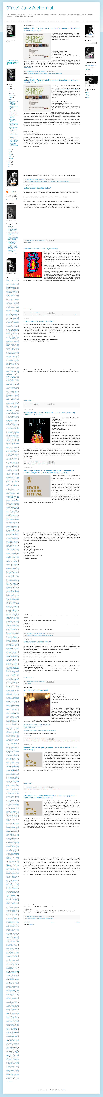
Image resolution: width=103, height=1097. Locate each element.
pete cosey (15, 866)
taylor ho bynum (14, 999)
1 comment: (41, 179)
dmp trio (15, 448)
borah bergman (16, 359)
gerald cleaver (9, 512)
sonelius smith (58, 181)
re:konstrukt (13, 906)
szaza (18, 990)
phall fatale (13, 873)
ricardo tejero (14, 914)
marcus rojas (9, 728)
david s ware (45, 181)
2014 (9, 88)
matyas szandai (16, 754)
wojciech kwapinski (65, 740)
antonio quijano (16, 322)
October (11, 93)
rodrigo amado (12, 925)
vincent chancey (9, 1043)
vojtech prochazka (10, 1048)
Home (6, 21)
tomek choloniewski (10, 1024)
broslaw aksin (16, 365)
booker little (15, 357)
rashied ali (8, 903)
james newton (45, 73)
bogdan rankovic (16, 356)
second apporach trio (10, 946)
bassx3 (13, 345)
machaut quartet (14, 701)
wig (8, 1060)
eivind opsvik (15, 462)
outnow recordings (10, 834)
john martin (10, 622)
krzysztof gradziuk (15, 671)
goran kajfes (16, 516)
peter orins (13, 872)
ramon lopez (9, 900)
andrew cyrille (30, 73)
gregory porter (46, 314)
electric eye (8, 463)
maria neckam (9, 732)
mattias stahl (8, 754)
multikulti (45, 740)
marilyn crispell (11, 733)
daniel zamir (34, 918)
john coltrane (13, 618)
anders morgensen (11, 307)
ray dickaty (8, 904)
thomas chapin (14, 1006)
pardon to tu (15, 838)
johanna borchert (9, 615)
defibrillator (8, 440)
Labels (64, 21)
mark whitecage (14, 739)
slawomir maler (16, 965)
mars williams (9, 740)
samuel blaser (9, 937)
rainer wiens (8, 899)
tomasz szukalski (14, 1022)
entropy (17, 467)
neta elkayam (45, 635)
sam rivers (15, 936)
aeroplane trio (15, 292)
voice (16, 1047)
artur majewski (9, 327)
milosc (14, 784)
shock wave (10, 955)
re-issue (7, 906)
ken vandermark (10, 645)
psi (6, 892)
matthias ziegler (14, 752)
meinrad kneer (16, 758)
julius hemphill (9, 636)
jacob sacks (8, 571)
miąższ (12, 762)
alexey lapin (8, 302)
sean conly (17, 942)
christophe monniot (9, 395)
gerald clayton (40, 314)
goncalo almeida (9, 516)
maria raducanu (16, 732)
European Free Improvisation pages (12, 252)
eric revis (9, 469)
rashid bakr (15, 902)
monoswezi (8, 790)
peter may (8, 872)
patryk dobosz (10, 842)
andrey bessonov (11, 317)
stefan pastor (16, 976)
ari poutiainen (15, 325)
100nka (7, 279)
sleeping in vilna (12, 967)
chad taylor (13, 376)
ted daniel (67, 181)
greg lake (12, 519)
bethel (16, 349)
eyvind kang (13, 478)
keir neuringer (16, 642)
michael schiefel (11, 767)
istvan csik (8, 564)
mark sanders (12, 737)
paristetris (8, 839)
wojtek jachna (14, 1067)
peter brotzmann (10, 868)
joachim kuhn (8, 607)
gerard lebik (12, 514)
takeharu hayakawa (10, 994)
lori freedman (13, 691)
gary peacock (34, 314)
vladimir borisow (14, 1045)
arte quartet (15, 326)
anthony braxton (9, 321)
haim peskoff (8, 527)
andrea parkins (9, 311)
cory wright (10, 416)
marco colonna (14, 724)
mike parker (17, 777)
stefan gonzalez (14, 975)
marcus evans (14, 727)
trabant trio (8, 1029)
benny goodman (14, 346)
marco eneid (9, 725)
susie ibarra (12, 987)
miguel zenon (16, 774)
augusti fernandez (13, 330)
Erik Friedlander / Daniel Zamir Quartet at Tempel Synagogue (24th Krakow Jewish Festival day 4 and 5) (50, 797)
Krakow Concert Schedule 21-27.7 (37, 188)
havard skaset (14, 538)
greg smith (17, 519)
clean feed (14, 402)
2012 (9, 162)
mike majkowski (10, 777)
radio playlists (10, 895)
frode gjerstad (10, 501)
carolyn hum (13, 371)
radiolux (7, 896)
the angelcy (50, 635)
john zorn (9, 626)
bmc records (8, 355)
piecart (13, 877)
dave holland (41, 463)
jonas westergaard (14, 629)
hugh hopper (13, 549)
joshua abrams (14, 632)
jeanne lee (51, 73)
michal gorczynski (10, 773)
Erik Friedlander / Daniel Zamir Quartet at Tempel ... (13, 145)
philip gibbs (15, 874)
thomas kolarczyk (14, 1009)
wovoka (12, 1074)
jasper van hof (16, 580)
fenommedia (8, 482)
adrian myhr (8, 292)
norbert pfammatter (14, 816)
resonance (14, 911)
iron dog (15, 561)
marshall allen (16, 740)
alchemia (17, 298)
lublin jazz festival (9, 695)
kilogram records (9, 655)
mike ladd (17, 775)
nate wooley (13, 796)
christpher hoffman (14, 396)
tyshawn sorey (9, 1032)
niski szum (12, 812)
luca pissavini (16, 697)
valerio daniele (9, 1039)
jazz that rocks (10, 583)
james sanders (11, 576)
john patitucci (15, 622)
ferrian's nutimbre (15, 482)
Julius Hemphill (61, 89)
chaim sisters (32, 789)
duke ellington (16, 455)
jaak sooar (8, 565)
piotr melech (9, 884)
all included (15, 302)
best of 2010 (15, 348)
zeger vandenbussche (74, 740)
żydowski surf (10, 1081)
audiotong (10, 329)
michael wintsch (14, 769)
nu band (13, 819)
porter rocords (12, 889)
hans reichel (12, 531)
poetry (7, 889)
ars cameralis (8, 326)
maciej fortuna (9, 705)
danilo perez (8, 425)
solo (7, 971)
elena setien (10, 465)
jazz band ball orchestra (12, 581)
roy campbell (11, 930)
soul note (60, 73)
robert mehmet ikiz (11, 922)
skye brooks (13, 961)
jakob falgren (8, 572)
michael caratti (14, 763)
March (10, 154)
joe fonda (10, 609)
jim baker (14, 602)
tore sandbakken (14, 1028)
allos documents (9, 303)
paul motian (14, 846)
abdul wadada (12, 287)
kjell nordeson (9, 657)
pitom (9, 888)
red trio (16, 907)
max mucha (15, 755)
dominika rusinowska (13, 451)
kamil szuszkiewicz (12, 637)
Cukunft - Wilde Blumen (29, 727)
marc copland (61, 314)
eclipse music (8, 458)
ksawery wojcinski (11, 672)
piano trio (8, 877)
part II (87, 94)
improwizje (12, 556)
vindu (11, 1044)
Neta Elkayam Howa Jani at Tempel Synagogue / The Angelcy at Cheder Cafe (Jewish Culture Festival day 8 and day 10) (49, 471)
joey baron (51, 314)
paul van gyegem (14, 849)
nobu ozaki (10, 813)
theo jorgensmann (15, 1003)
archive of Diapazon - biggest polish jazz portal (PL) (91, 68)
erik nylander (15, 470)
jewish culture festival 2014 (37, 635)
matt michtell (10, 751)
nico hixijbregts (16, 804)
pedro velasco (14, 862)
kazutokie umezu (14, 641)
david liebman (10, 436)
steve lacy (12, 980)
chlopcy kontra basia (10, 384)
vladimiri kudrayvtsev (10, 1047)
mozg (15, 790)
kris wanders (14, 670)
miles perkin (10, 784)
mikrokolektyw (11, 782)
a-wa (29, 789)
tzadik (14, 1032)
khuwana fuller (9, 653)
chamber (14, 377)
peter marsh (14, 870)
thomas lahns (8, 1010)
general (17, 508)
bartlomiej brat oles (12, 342)
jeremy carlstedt (14, 592)
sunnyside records (11, 984)
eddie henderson (14, 459)
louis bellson (13, 693)
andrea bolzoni (14, 310)
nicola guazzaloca (11, 805)
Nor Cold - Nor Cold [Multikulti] (36, 690)
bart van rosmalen (13, 340)
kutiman (13, 675)
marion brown (12, 735)
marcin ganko (11, 720)
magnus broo (14, 710)
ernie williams (8, 473)
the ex (16, 1002)
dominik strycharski (10, 450)
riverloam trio (16, 917)
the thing (8, 1003)
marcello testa (14, 717)
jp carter (14, 633)
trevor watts (14, 1029)
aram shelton (16, 323)
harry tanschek (9, 537)
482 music (13, 281)
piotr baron (15, 880)
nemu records (11, 800)
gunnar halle (13, 524)
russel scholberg (9, 934)
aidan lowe (13, 295)
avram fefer (14, 333)
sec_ (16, 945)
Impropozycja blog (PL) (91, 65)
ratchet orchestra (15, 903)
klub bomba (8, 660)
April (10, 153)
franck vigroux (11, 489)
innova (16, 558)
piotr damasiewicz (10, 881)
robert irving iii (9, 921)
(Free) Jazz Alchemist (29, 7)
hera (9, 542)
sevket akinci (9, 949)
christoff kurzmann (12, 394)
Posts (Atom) (32, 924)
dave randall (16, 432)
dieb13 (13, 444)
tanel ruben (14, 995)
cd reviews (40, 73)
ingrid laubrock (16, 557)
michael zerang (10, 770)
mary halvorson (14, 743)
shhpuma (11, 953)
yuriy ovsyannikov (11, 1077)
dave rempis (11, 433)
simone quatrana (9, 957)
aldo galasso (11, 299)
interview (14, 560)
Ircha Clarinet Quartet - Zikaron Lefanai (33, 726)
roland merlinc (13, 926)
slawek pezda (14, 964)
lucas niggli (10, 698)
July (10, 99)
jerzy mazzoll (16, 594)
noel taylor (10, 815)
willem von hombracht (15, 1062)
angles (14, 318)
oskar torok (15, 832)
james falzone (10, 575)
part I (87, 92)
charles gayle (8, 379)
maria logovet (14, 731)
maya (7, 756)
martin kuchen (11, 741)
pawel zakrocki (11, 861)
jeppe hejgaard (14, 590)
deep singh (41, 789)
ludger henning (16, 698)
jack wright (13, 568)
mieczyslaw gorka (9, 774)
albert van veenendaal (15, 296)
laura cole (9, 678)
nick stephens (16, 803)
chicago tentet (14, 383)
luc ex (16, 695)
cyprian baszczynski (9, 420)
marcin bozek (8, 718)
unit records (15, 1035)
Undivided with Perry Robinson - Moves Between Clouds (37, 724)
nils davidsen (13, 809)
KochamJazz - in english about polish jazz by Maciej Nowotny (13, 242)
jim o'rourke (13, 603)
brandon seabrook (11, 361)
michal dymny (14, 771)
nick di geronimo (51, 181)
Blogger (63, 1089)
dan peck (8, 423)
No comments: (42, 71)
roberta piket (12, 923)
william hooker (11, 1063)
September (11, 95)
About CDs (13, 21)
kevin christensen (14, 651)
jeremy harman (9, 594)
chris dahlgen (13, 385)
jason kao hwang (9, 579)
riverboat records (9, 917)
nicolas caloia (16, 807)
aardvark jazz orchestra (10, 284)
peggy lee (8, 864)
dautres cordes (16, 429)
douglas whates (10, 454)
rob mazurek (8, 919)
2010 (9, 166)
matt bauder (16, 750)
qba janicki (14, 893)
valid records (15, 1039)
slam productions (11, 963)
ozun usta (13, 835)
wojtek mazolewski (10, 1068)
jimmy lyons (55, 73)
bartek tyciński (16, 341)
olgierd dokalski (54, 740)
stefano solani (12, 979)
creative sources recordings (12, 417)
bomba (9, 357)
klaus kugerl (10, 659)
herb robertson (14, 542)
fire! (14, 484)
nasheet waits (13, 794)
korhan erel (8, 663)
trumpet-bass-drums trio (11, 1031)
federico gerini (14, 481)
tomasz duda (14, 1020)
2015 (9, 86)
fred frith (14, 492)
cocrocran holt (10, 404)
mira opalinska (14, 786)
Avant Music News (12, 250)
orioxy (16, 831)
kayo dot (8, 641)
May (10, 151)
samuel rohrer (16, 937)
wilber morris (13, 1060)
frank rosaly (8, 492)
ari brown (9, 325)
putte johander (12, 892)
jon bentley (14, 626)
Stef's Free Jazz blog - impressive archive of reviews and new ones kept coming (12, 247)
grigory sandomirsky (13, 522)
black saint (36, 73)
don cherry (17, 452)
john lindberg (16, 621)
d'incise (16, 420)
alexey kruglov (14, 300)
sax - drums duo (11, 940)
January (11, 158)
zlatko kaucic (16, 1079)
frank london (46, 789)
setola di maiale (14, 948)
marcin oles (14, 721)
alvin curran (16, 303)
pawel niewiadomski (11, 854)
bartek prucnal (9, 341)
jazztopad (8, 584)
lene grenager (9, 679)
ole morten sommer (15, 823)
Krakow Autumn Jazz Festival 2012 (77, 21)
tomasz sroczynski (9, 1021)
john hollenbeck (9, 621)
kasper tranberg (9, 638)
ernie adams (15, 471)
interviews (8, 561)
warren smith (9, 1052)
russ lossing (15, 933)
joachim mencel (16, 607)
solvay (12, 971)
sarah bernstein (10, 938)
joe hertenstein (16, 609)
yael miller (17, 1074)
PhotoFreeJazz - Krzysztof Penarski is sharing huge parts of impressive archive (12, 228)
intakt (7, 560)
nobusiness (16, 813)
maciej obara (16, 705)
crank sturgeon (16, 416)
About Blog (49, 21)
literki (12, 686)
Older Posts (77, 922)
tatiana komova (14, 997)
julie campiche (14, 634)
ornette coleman (9, 832)
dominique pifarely (9, 452)
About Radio (57, 21)
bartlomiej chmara (10, 344)
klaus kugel (16, 657)
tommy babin (13, 1025)
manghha (13, 713)
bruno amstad (11, 367)
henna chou (8, 539)
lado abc (13, 676)
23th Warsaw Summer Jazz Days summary (41, 249)
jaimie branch (14, 571)
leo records (16, 679)
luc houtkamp (8, 697)
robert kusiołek (16, 921)
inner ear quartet (11, 558)
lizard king (15, 687)
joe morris (8, 611)
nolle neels (15, 815)
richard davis (8, 915)
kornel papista (9, 664)
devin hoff (13, 443)
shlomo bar (17, 953)
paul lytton (13, 845)
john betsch (13, 617)
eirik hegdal (10, 462)
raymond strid (14, 904)
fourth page (9, 486)
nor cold (48, 740)
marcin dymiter (16, 718)
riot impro (15, 915)
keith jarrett (10, 644)
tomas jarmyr (14, 1017)
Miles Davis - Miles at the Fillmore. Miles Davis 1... (13, 124)
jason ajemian (14, 577)
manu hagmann (12, 714)
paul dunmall (16, 842)
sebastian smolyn (9, 945)
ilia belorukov (14, 553)
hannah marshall (11, 530)
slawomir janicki (9, 965)
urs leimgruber (9, 1037)
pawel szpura (16, 860)
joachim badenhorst (13, 606)
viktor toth (14, 1041)
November (11, 92)
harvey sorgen (16, 537)
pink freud (8, 880)
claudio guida (12, 400)
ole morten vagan (11, 824)
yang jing (9, 1075)
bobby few (8, 356)
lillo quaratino (8, 683)
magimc (7, 710)
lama (18, 676)
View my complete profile (11, 199)
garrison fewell (12, 505)
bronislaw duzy (9, 365)
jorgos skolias (14, 630)
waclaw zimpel (15, 1050)
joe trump (13, 611)
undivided (9, 1035)
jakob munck (15, 572)
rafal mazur (13, 898)
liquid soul (14, 683)
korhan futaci (14, 663)
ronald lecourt (8, 929)
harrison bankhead (13, 535)
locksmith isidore (9, 689)
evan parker (14, 475)
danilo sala (15, 425)
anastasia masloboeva (15, 306)
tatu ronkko (8, 999)
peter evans (12, 869)
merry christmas (12, 759)
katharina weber (14, 640)
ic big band (17, 550)
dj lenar (12, 447)
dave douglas (16, 431)
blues (16, 353)
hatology (9, 538)
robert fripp (15, 919)
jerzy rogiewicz (11, 595)
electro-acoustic (15, 463)
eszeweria (8, 474)
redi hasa (8, 908)
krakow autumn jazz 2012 (12, 666)
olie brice (8, 827)
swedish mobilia (12, 990)
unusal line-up (14, 1036)
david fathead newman (14, 435)
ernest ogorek (8, 471)
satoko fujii (17, 938)
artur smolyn (16, 327)
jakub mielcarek (9, 573)
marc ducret (13, 716)
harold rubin (12, 533)
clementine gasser (9, 403)
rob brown (15, 918)
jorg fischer (8, 630)
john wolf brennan (15, 625)
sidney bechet (8, 956)
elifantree (15, 465)
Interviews (41, 21)
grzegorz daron (9, 523)
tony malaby (12, 1026)
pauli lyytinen (15, 850)
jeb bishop (8, 588)
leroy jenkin (10, 682)
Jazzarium (88, 70)
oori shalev (59, 740)
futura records (16, 503)
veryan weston (12, 1040)
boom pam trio (9, 359)
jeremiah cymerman (10, 591)
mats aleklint (13, 748)
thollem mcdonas (11, 1005)
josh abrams (8, 632)
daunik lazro (10, 429)
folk (11, 485)
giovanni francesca (14, 515)
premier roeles (14, 891)
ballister (13, 337)
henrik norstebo (15, 539)
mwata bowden (11, 793)
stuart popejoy (9, 983)
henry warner (16, 541)
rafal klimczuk (13, 896)
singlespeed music (14, 959)
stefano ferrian (11, 978)
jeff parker (14, 588)
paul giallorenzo (11, 843)
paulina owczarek (10, 851)
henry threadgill (9, 541)
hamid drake (9, 529)
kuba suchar (13, 674)
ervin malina (15, 473)
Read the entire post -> (28, 67)
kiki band (15, 653)
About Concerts (22, 21)
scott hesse (13, 941)
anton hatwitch (16, 321)
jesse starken (12, 596)
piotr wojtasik (8, 887)
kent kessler (16, 648)
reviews (7, 914)
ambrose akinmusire (11, 304)
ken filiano (15, 644)
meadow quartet (9, 758)
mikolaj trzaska (15, 781)
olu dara (12, 828)
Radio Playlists (32, 21)
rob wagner (10, 918)
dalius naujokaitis (14, 421)
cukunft (15, 418)
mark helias (13, 736)
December (11, 90)
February (11, 156)
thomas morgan (16, 1010)
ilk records (13, 554)
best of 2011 (11, 349)
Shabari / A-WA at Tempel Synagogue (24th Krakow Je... (13, 140)
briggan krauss (14, 364)
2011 (9, 164)
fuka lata (15, 501)
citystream (13, 399)
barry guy (12, 338)
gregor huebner (11, 520)
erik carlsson (15, 469)
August (10, 97)
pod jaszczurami (14, 888)
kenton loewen (11, 649)
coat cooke (17, 403)
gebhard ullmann (9, 508)
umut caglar (16, 1033)
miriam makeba (9, 788)
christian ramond (9, 392)
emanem (8, 467)
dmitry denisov (9, 448)
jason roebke (16, 579)
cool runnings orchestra (14, 414)
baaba (15, 336)
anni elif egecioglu (14, 319)
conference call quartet (10, 412)
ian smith (11, 550)
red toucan (11, 907)
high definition (9, 546)
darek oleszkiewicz (9, 427)
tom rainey (14, 1016)
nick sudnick (10, 804)
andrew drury (16, 315)
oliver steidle (13, 827)
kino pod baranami (14, 656)
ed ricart (14, 458)
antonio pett (10, 322)
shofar (16, 955)
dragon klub (17, 454)
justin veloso (16, 636)
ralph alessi (15, 899)
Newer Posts (26, 922)
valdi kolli (15, 1037)
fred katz (13, 493)
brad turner (17, 360)
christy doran (9, 398)
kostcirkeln (15, 664)
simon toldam (15, 956)
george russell (11, 510)
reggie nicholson (12, 910)
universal (8, 1036)
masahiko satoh (9, 744)
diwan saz (13, 446)
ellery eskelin (8, 466)
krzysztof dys (8, 671)
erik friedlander (39, 918)
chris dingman (12, 387)
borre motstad (10, 360)
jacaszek (13, 565)
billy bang (14, 352)
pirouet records (16, 887)
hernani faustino (14, 545)
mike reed (15, 778)
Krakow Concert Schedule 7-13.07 (37, 642)
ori (13, 831)
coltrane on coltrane (11, 407)
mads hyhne (14, 709)
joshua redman (9, 633)
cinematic (8, 399)
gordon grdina (10, 518)
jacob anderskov (14, 569)
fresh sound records (15, 500)
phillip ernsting (14, 876)
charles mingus (16, 379)
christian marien (14, 391)
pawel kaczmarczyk (15, 853)
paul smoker (13, 847)
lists (7, 686)
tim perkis (13, 1013)
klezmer (16, 659)
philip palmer (8, 876)
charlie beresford (11, 380)
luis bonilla (10, 699)
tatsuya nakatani (14, 998)
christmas (17, 392)
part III (87, 95)
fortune (15, 485)
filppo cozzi (10, 484)
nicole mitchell (11, 808)
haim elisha (15, 526)
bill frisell (9, 352)
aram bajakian (10, 323)
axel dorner (15, 334)
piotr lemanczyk (14, 883)
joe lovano (9, 610)
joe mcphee (15, 610)
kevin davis (8, 652)
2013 (9, 161)
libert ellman (56, 314)
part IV (87, 97)
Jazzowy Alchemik (11, 63)
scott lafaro (12, 942)
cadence (13, 368)
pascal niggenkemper (15, 839)
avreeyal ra (8, 334)
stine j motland (14, 982)
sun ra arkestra (16, 983)
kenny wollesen (9, 648)
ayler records (9, 336)
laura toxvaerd (14, 678)
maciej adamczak (9, 702)
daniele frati (14, 424)
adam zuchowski (14, 291)
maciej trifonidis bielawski (12, 706)
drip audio (10, 455)
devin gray (8, 443)
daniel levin (14, 423)
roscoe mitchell (16, 929)
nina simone (13, 811)
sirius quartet (8, 960)
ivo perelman (14, 564)
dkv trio (16, 447)
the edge (12, 1002)
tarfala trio (8, 997)
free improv (10, 497)
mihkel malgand (10, 775)
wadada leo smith (13, 1051)
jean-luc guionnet (9, 587)
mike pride (10, 778)
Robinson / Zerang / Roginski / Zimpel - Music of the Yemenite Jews (40, 730)
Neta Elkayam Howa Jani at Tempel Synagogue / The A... (13, 129)
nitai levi (17, 812)
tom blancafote (13, 1014)
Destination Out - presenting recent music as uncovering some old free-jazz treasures (13, 237)
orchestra (8, 831)
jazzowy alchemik (12, 191)
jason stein (10, 580)
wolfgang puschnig (14, 1071)
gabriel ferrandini (11, 504)
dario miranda (10, 428)
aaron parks (13, 285)
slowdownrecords (9, 968)
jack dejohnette (47, 463)
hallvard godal (14, 527)
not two (8, 818)
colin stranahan (14, 406)
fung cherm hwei (9, 503)
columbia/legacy (35, 463)
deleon (13, 440)
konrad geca (15, 660)
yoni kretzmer (16, 1075)
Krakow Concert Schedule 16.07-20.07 (39, 321)
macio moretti (9, 708)
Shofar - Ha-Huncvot (28, 729)
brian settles (12, 363)
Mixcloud (9, 64)
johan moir (15, 614)
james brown (16, 573)
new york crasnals (14, 801)
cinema (15, 398)
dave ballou (10, 431)
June (10, 149)
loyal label (15, 694)
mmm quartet (14, 789)
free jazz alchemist (12, 498)
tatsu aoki (8, 998)
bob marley (15, 355)
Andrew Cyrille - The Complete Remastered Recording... (13, 103)
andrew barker (14, 314)
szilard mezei (11, 991)
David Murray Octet (72, 89)
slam (18, 961)
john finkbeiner (14, 619)
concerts (29, 242)
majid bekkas (9, 712)
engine (13, 467)
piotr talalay (15, 885)
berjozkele (8, 348)
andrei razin (8, 314)
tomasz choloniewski (10, 1018)
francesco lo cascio (15, 488)
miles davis (53, 463)
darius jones (16, 428)
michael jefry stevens (15, 766)
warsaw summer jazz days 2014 (71, 314)
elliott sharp (15, 466)
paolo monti (10, 838)
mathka (7, 748)
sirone (14, 960)
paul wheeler (8, 850)
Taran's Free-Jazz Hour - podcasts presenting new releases (13, 233)
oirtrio (14, 820)
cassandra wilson (12, 373)
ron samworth (14, 927)
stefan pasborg (9, 976)
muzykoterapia (16, 792)
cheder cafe (13, 381)
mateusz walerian (14, 747)
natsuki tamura (12, 797)
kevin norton (15, 652)
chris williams (14, 388)
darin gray (17, 427)
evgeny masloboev (9, 477)
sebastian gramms (12, 944)
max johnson (10, 755)
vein (7, 1040)
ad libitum (13, 288)
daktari (7, 421)
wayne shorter (16, 1059)
